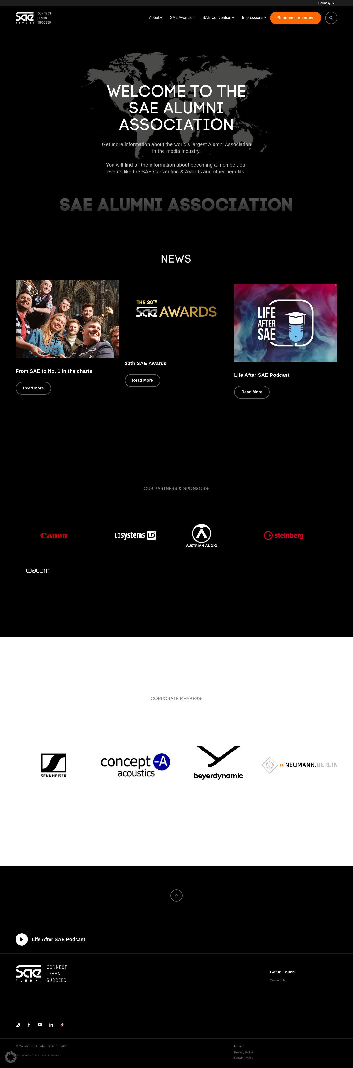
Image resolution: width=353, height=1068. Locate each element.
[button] (11, 1057)
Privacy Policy (244, 1052)
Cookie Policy (243, 1058)
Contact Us (277, 980)
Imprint (239, 1046)
